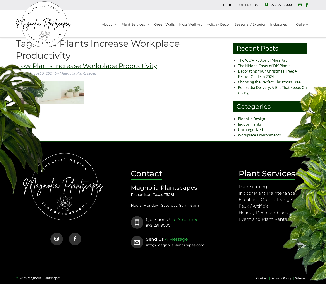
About (109, 24)
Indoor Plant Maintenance (267, 193)
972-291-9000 (281, 5)
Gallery (302, 24)
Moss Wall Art (190, 24)
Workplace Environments (259, 135)
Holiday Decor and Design (267, 212)
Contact (262, 278)
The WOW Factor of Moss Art (262, 60)
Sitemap (301, 278)
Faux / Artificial (254, 206)
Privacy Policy (281, 278)
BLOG (228, 5)
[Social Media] (301, 5)
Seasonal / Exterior (250, 24)
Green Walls (164, 24)
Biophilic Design (251, 118)
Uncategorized (250, 129)
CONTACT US (247, 5)
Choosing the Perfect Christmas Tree (269, 82)
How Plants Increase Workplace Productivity (86, 66)
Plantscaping (253, 186)
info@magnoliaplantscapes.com (175, 245)
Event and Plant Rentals (264, 219)
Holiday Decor (218, 24)
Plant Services (135, 24)
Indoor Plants (249, 124)
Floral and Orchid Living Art (268, 199)
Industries (281, 24)
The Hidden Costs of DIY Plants (264, 65)
